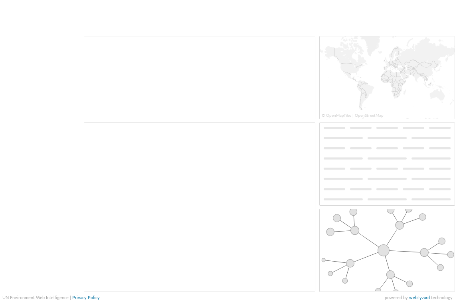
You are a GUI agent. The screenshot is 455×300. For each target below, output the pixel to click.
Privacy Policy (86, 297)
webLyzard (419, 297)
